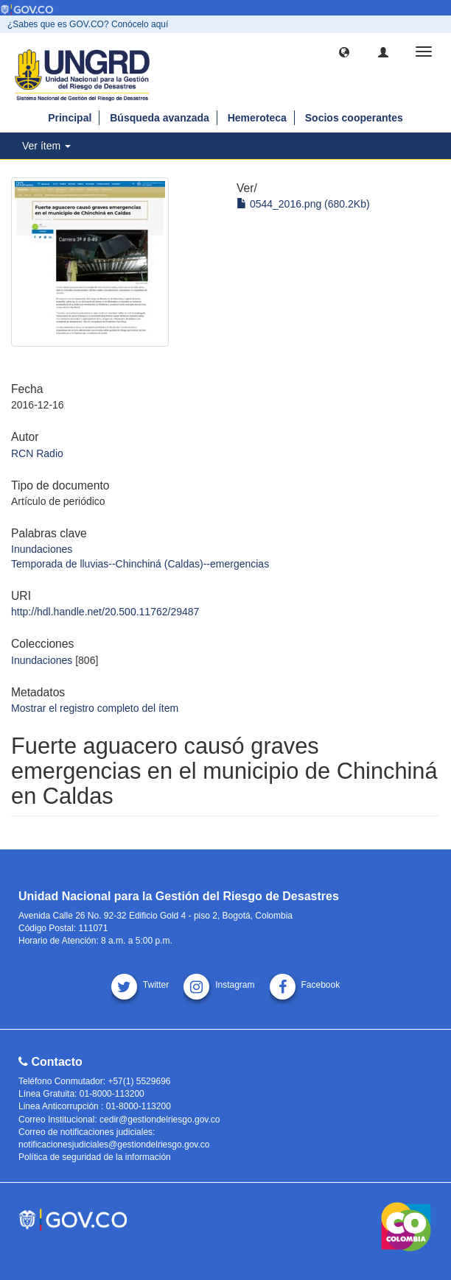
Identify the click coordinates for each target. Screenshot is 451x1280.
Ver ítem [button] (46, 146)
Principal (69, 118)
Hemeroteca (257, 118)
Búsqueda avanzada (159, 118)
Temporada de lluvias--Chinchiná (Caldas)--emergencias (140, 564)
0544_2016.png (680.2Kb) (303, 204)
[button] (344, 51)
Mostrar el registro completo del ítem (94, 708)
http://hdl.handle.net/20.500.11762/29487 (105, 612)
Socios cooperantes (354, 118)
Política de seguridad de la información (94, 1157)
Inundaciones (41, 549)
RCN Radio (37, 453)
